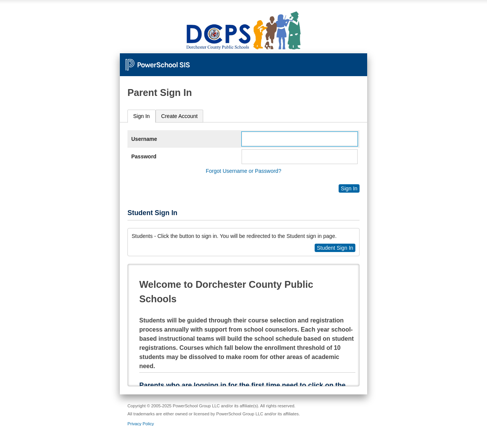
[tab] (141, 116)
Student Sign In (335, 248)
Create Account (179, 116)
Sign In (141, 116)
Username (144, 139)
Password (143, 156)
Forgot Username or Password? (243, 171)
